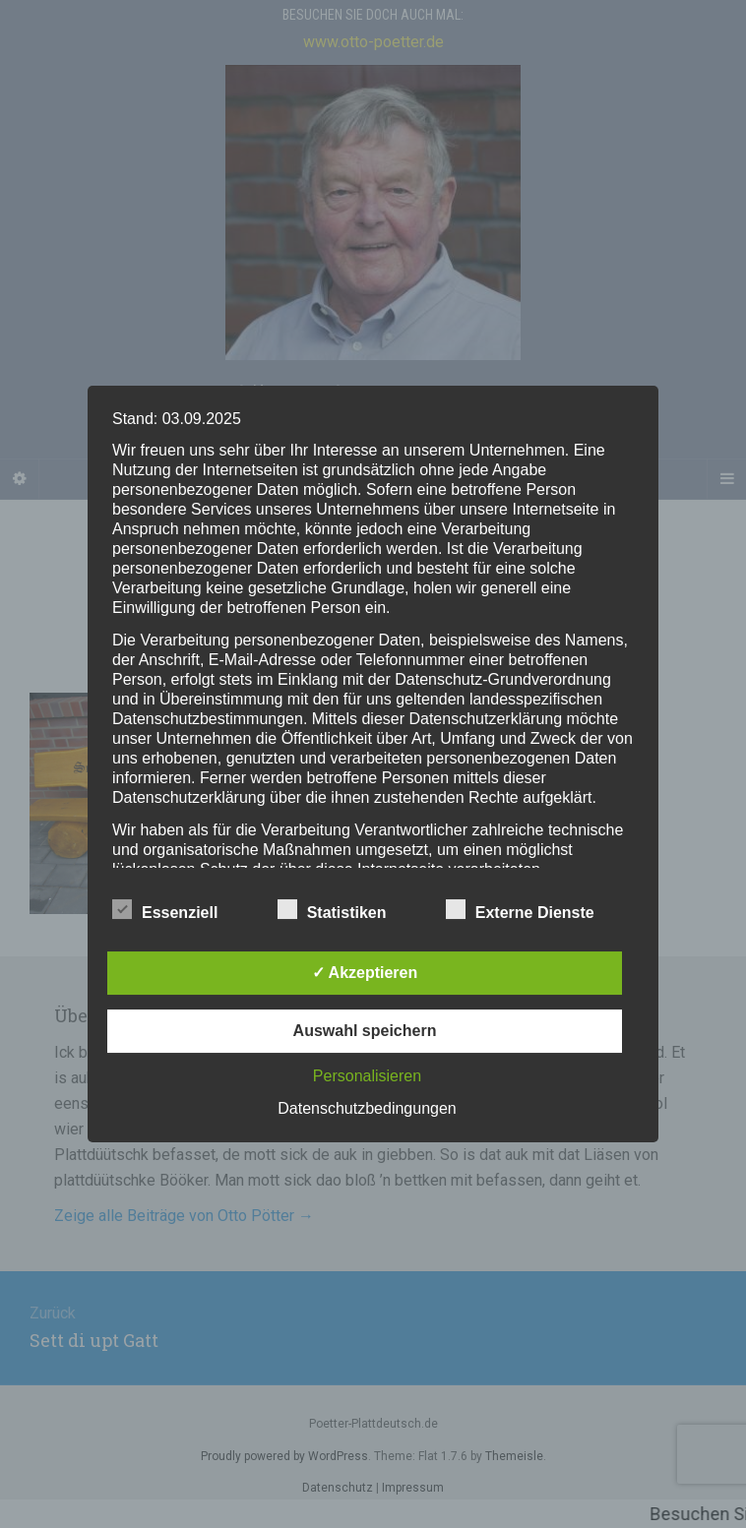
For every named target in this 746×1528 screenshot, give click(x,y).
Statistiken (332, 910)
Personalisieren (367, 1076)
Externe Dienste (520, 910)
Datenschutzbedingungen (367, 1108)
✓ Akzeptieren (365, 972)
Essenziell (165, 910)
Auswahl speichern (365, 1030)
